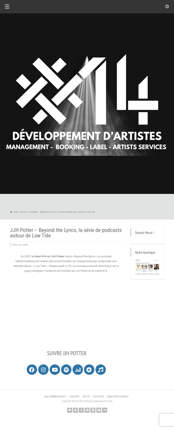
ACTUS (86, 396)
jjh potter (23, 244)
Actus (15, 244)
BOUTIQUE (98, 396)
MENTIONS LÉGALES (117, 396)
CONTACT (75, 396)
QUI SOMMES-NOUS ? (55, 396)
